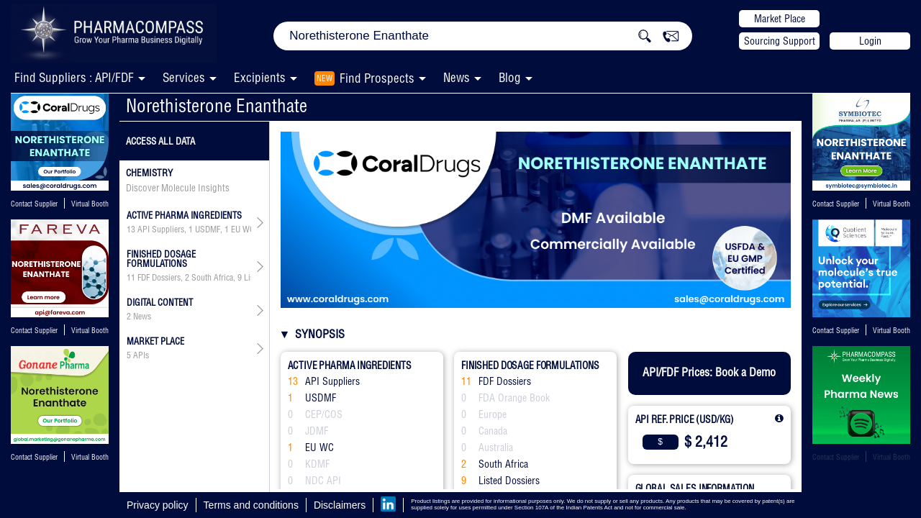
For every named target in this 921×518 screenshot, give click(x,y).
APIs (141, 355)
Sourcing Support (779, 41)
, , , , (189, 229)
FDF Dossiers (159, 278)
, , (189, 278)
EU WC (243, 229)
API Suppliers (160, 229)
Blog (510, 77)
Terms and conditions (251, 505)
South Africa (212, 278)
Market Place (779, 18)
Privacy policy (158, 505)
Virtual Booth (90, 204)
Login (870, 41)
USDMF (207, 229)
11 (131, 278)
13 (131, 229)
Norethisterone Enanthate (216, 105)
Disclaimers (340, 505)
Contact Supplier (34, 204)
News (456, 77)
